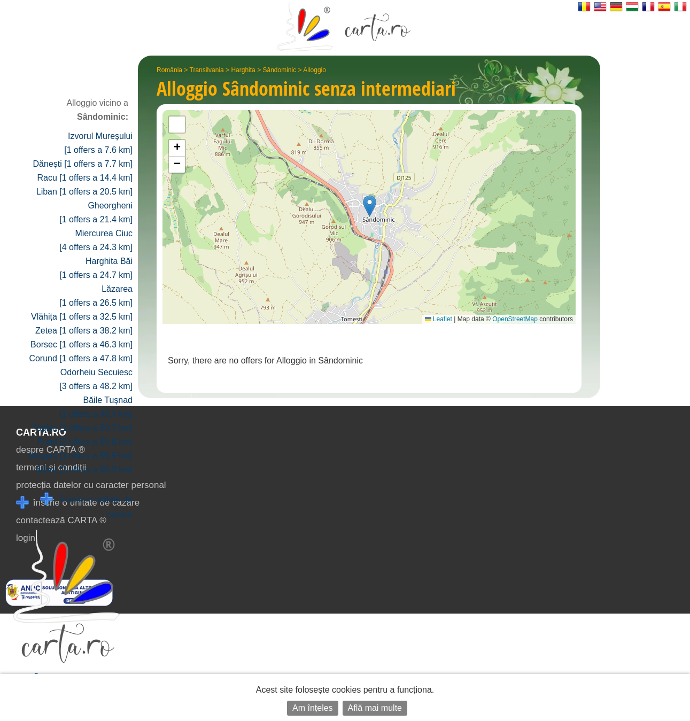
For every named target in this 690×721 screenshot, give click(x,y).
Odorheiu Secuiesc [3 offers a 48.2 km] (96, 379)
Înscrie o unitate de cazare (86, 506)
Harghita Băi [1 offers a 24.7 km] (96, 268)
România (169, 70)
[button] (369, 206)
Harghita (243, 70)
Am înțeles (312, 707)
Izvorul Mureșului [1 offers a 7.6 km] (98, 142)
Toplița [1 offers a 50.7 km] (83, 427)
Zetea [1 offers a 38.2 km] (84, 330)
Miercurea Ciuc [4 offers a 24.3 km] (96, 240)
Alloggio (314, 70)
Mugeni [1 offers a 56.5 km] (81, 455)
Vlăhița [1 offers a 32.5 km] (82, 316)
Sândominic (279, 70)
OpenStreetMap (515, 319)
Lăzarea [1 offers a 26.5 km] (96, 295)
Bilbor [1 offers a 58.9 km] (84, 469)
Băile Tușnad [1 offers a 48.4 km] (96, 407)
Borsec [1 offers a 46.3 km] (81, 344)
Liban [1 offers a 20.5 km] (84, 191)
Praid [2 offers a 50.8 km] (85, 441)
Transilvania (207, 70)
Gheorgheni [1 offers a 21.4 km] (96, 212)
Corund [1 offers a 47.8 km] (81, 358)
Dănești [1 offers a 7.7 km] (83, 163)
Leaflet (438, 319)
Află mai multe (375, 707)
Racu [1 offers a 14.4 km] (85, 177)
